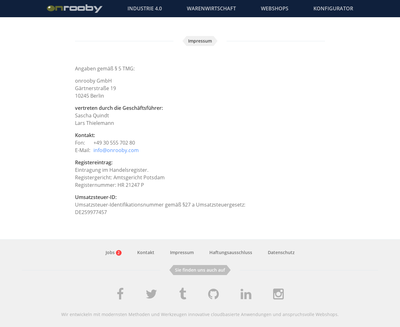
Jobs (114, 252)
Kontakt (145, 252)
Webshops (274, 8)
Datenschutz (281, 252)
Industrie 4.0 (145, 8)
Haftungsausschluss (230, 252)
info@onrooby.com (116, 150)
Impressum (182, 252)
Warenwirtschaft (211, 8)
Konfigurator (333, 8)
